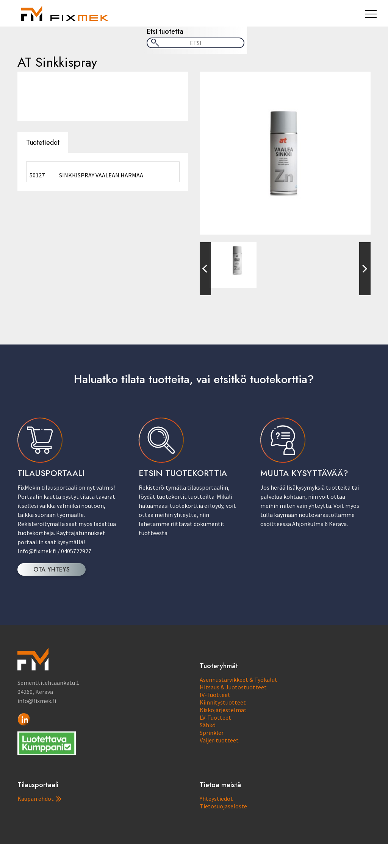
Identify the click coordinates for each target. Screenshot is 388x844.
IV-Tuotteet (215, 694)
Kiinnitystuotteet (223, 702)
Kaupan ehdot (39, 798)
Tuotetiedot (42, 142)
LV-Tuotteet (215, 717)
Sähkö (208, 725)
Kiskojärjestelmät (223, 710)
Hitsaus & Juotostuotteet (233, 687)
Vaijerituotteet (219, 740)
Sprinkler (212, 732)
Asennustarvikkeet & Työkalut (238, 679)
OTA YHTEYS (51, 569)
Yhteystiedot (216, 798)
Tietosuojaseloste (223, 806)
